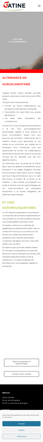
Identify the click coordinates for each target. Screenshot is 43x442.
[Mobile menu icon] (39, 5)
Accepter (21, 424)
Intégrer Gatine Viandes (21, 374)
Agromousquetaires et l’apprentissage (21, 363)
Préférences (21, 436)
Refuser (21, 430)
